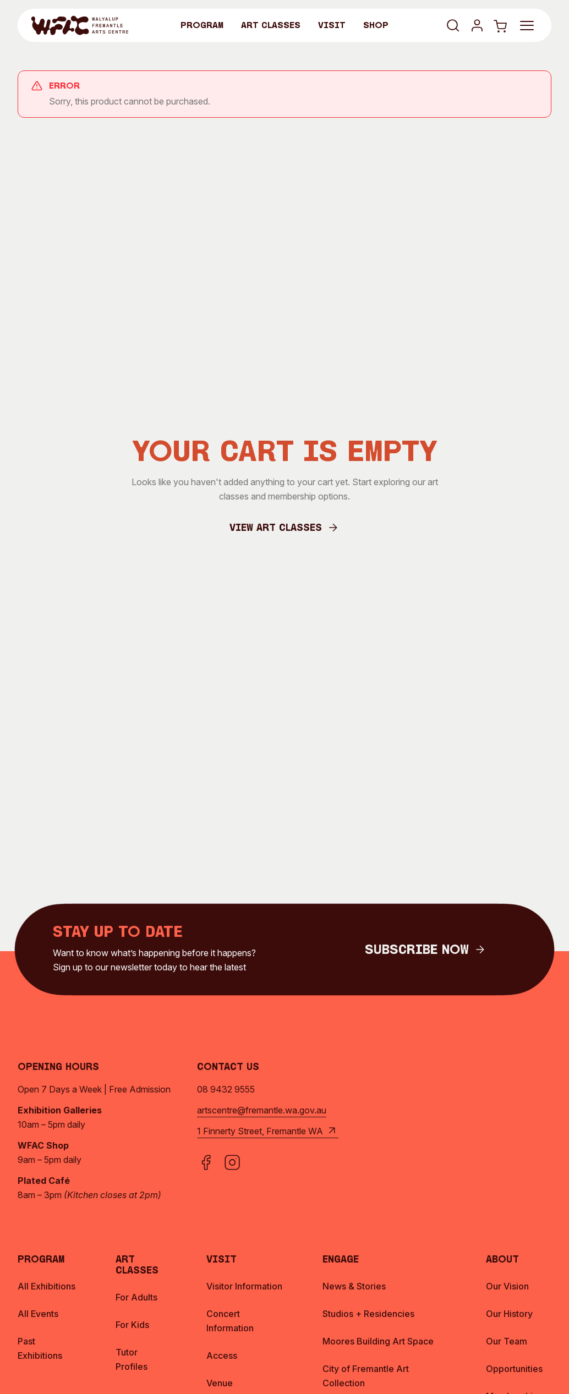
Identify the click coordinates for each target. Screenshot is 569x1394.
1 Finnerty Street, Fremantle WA (267, 1131)
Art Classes (270, 25)
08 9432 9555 (226, 1089)
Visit (332, 25)
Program (201, 25)
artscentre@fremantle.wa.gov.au (261, 1110)
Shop (376, 25)
